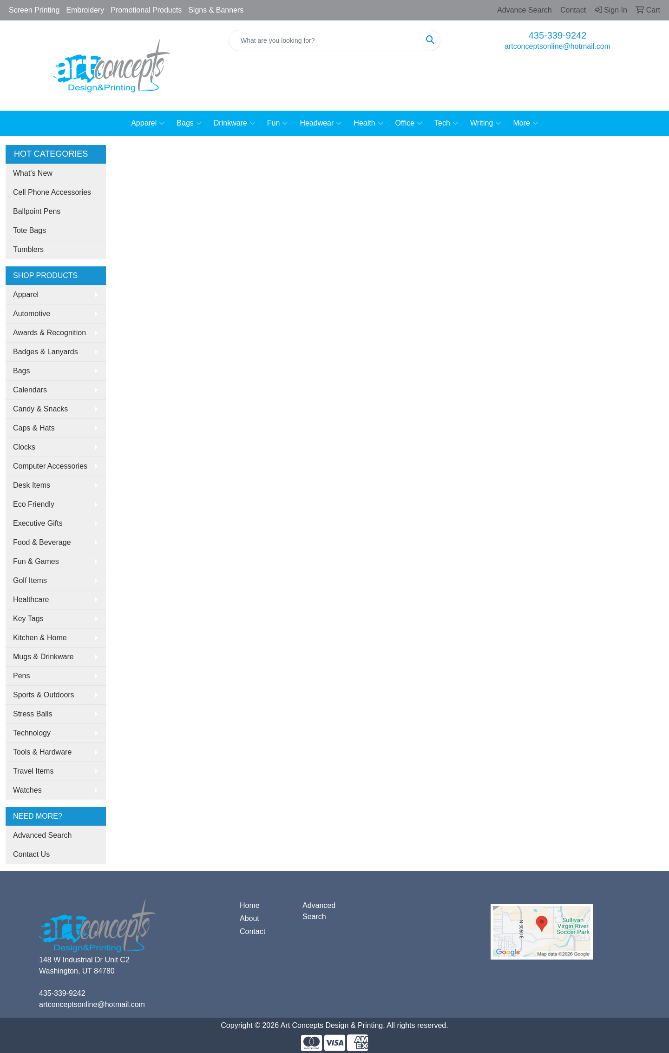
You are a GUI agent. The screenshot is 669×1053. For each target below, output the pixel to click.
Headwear (320, 123)
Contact (252, 931)
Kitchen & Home (40, 638)
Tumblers (28, 249)
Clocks (24, 447)
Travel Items (33, 771)
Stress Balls (32, 714)
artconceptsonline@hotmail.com (557, 46)
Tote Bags (29, 230)
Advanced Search (42, 835)
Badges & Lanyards (45, 352)
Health (368, 123)
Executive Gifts (38, 523)
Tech (446, 123)
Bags (189, 123)
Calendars (30, 390)
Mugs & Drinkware (43, 657)
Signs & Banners (215, 10)
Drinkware (234, 123)
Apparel (147, 123)
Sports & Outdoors (43, 695)
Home (250, 905)
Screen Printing (34, 10)
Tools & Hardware (42, 752)
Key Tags (28, 619)
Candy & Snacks (40, 409)
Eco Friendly (33, 504)
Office (409, 123)
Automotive (31, 314)
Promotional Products (146, 10)
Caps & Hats (34, 428)
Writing (485, 123)
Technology (32, 733)
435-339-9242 (558, 35)
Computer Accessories (50, 466)
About (249, 918)
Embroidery (85, 10)
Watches (27, 790)
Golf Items (30, 580)
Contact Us (31, 854)
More (525, 123)
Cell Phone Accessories (52, 192)
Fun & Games (36, 561)
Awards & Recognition (49, 333)
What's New (32, 173)
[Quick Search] (325, 40)
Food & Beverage (42, 542)
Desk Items (31, 485)
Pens (21, 676)
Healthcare (31, 599)
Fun (277, 123)
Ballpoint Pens (36, 211)
